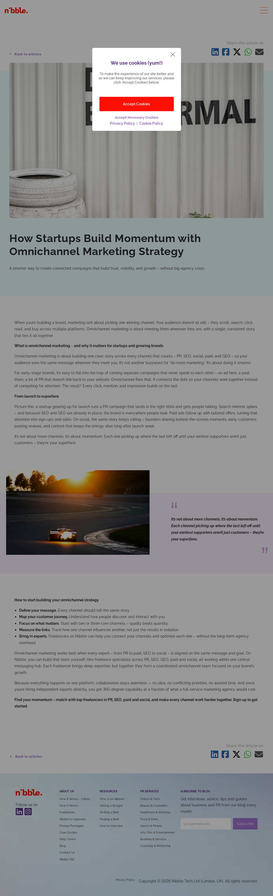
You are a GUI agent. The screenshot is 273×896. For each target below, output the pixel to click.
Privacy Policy (123, 123)
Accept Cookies (136, 104)
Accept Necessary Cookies (136, 117)
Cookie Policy (150, 123)
